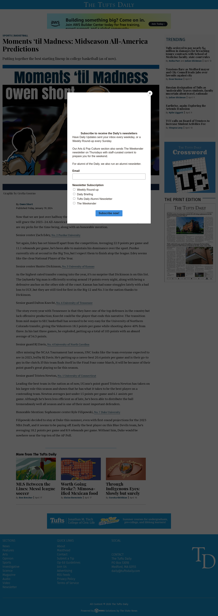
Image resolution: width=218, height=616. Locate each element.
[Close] (149, 93)
